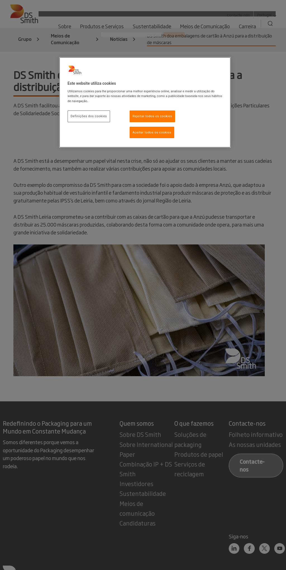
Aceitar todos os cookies (152, 132)
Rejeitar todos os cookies (152, 116)
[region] (145, 102)
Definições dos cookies (89, 116)
